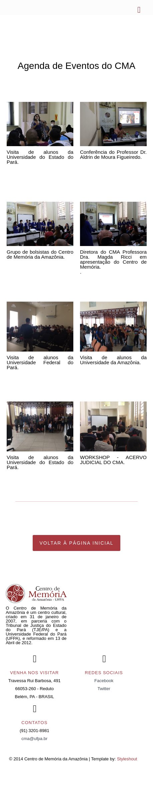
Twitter (103, 688)
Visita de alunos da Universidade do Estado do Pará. (40, 157)
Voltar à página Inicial (76, 543)
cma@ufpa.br (34, 738)
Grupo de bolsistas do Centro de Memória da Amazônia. (40, 254)
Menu (138, 10)
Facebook (103, 680)
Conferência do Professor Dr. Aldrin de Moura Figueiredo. (113, 154)
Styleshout (127, 758)
